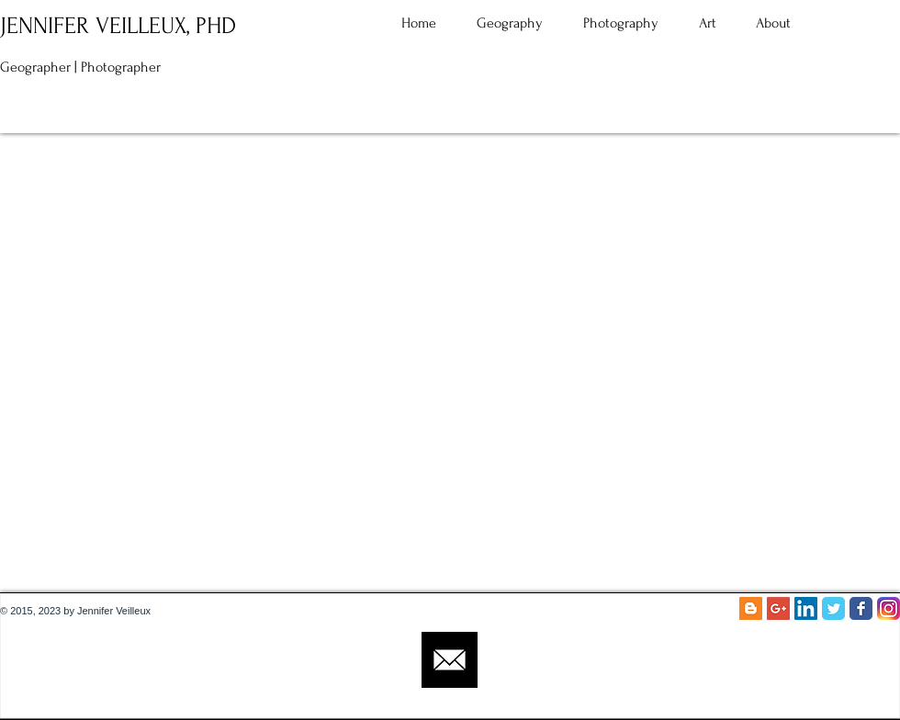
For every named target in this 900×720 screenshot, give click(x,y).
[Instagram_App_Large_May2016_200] (888, 608)
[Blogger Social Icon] (750, 608)
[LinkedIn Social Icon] (805, 608)
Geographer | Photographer (80, 67)
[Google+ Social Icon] (778, 608)
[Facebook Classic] (860, 608)
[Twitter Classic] (833, 608)
